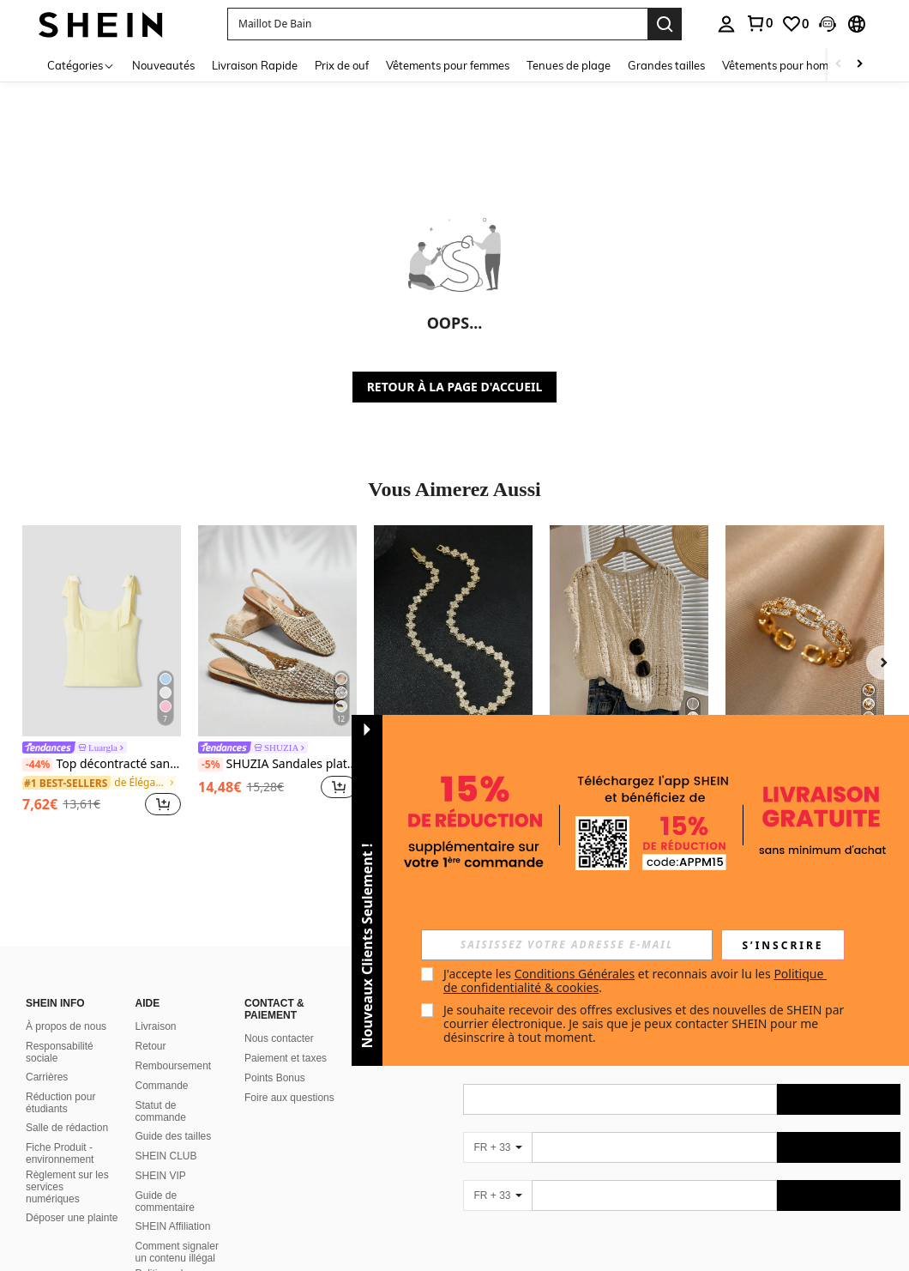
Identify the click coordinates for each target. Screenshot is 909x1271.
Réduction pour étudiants (60, 1103)
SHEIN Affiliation (173, 1226)
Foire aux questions (289, 1098)
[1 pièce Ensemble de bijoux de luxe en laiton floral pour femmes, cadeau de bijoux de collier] (453, 630)
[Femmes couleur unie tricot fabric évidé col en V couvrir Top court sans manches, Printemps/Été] (629, 630)
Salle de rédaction (67, 1128)
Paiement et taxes (285, 1058)
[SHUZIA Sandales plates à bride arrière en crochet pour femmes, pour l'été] (277, 630)
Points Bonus (274, 1078)
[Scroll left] (839, 65)
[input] (567, 944)
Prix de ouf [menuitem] (342, 65)
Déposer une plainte (71, 1218)
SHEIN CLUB (166, 1156)
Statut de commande (160, 1111)
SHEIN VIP (160, 1176)
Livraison (156, 1026)
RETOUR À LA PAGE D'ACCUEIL (455, 386)
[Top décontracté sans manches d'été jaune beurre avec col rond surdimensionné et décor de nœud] (101, 630)
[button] (437, 24)
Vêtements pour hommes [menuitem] (785, 65)
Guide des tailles (173, 1136)
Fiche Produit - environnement (59, 1153)
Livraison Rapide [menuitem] (255, 65)
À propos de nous (66, 1026)
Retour (150, 1046)
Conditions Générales (575, 973)
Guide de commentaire (165, 1201)
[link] (759, 23)
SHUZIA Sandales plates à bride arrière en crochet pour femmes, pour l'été (277, 764)
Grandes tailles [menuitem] (666, 65)
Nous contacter (279, 1038)
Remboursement (173, 1066)
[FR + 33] (497, 1147)
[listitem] (101, 672)
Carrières (47, 1077)
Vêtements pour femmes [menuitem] (447, 65)
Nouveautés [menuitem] (163, 65)
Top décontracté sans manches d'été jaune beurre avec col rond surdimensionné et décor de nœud (101, 764)
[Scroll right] (859, 65)
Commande (162, 1086)
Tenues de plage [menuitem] (569, 65)
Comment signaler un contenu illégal (177, 1252)
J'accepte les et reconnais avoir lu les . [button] (635, 980)
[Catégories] (81, 65)
